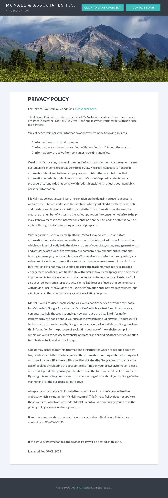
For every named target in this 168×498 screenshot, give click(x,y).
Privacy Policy (48, 99)
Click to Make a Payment (102, 7)
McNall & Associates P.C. (41, 5)
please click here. (86, 109)
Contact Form (143, 7)
